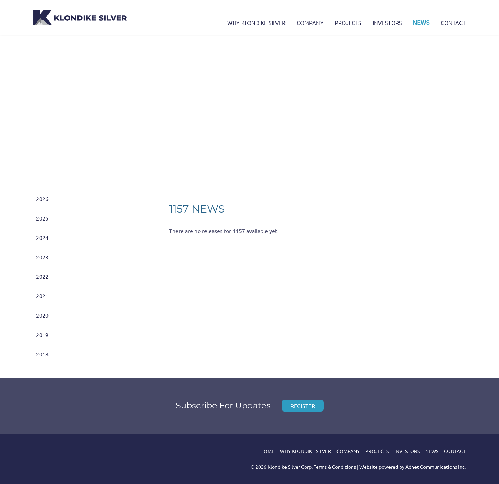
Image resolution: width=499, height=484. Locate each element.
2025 (42, 218)
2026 (42, 198)
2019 (42, 334)
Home (267, 451)
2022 (42, 276)
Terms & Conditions (335, 467)
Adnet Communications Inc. (435, 467)
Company (310, 22)
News (421, 23)
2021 (42, 295)
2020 (42, 315)
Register (302, 405)
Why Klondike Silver (256, 22)
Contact (453, 22)
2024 (42, 237)
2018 (42, 354)
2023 (42, 256)
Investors (387, 22)
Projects (348, 22)
